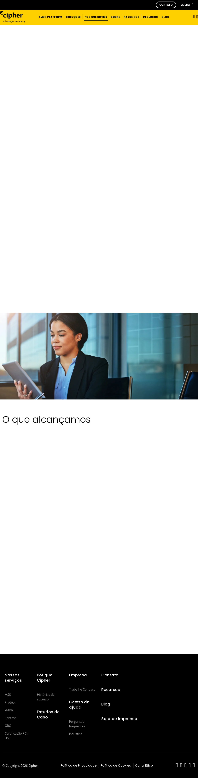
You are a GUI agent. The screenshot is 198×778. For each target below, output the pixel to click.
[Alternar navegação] (193, 16)
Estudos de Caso (48, 714)
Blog (105, 704)
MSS (8, 694)
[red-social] (177, 766)
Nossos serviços (13, 677)
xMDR (9, 710)
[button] (166, 5)
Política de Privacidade (78, 765)
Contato (110, 675)
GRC (8, 726)
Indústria (75, 734)
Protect (10, 702)
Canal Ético (144, 765)
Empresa (78, 675)
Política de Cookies (116, 765)
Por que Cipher (45, 677)
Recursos (110, 689)
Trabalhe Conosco (82, 689)
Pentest (10, 718)
